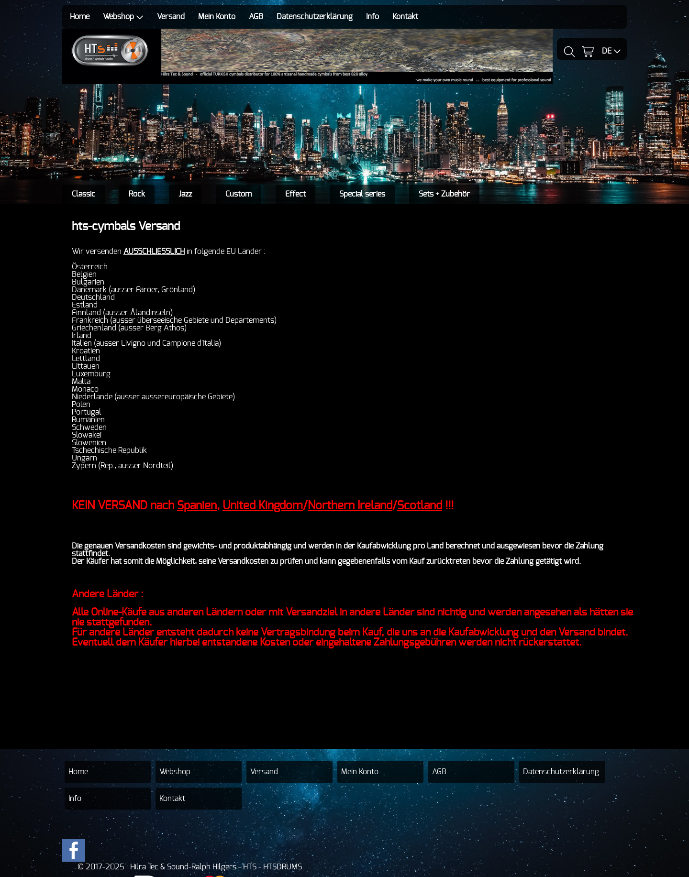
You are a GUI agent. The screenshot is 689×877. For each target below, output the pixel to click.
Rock (137, 194)
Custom (238, 194)
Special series (362, 194)
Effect (295, 194)
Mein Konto (216, 17)
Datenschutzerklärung (315, 17)
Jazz (185, 194)
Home (79, 17)
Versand (171, 17)
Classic (83, 194)
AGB (256, 17)
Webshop (123, 17)
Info (372, 17)
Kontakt (405, 17)
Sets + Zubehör (444, 194)
